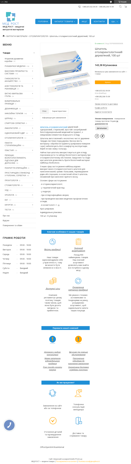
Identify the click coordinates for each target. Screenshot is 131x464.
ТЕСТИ (8, 209)
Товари (6, 53)
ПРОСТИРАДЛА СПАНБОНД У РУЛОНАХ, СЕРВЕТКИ (17, 174)
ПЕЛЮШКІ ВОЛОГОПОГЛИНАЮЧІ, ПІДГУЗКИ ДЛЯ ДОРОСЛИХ (15, 159)
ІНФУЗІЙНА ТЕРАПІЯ (14, 113)
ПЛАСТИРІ (9, 150)
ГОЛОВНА (43, 21)
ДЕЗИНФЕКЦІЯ (11, 108)
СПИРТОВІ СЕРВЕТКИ (15, 123)
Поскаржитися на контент (66, 461)
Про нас (6, 215)
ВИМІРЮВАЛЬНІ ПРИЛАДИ (12, 102)
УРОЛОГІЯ (9, 195)
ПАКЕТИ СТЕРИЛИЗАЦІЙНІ (13, 144)
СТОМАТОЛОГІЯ (12, 185)
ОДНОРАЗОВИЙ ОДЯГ (15, 133)
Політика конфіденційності (89, 461)
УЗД (6, 190)
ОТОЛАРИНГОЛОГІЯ (38, 36)
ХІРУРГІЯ (9, 205)
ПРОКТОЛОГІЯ (11, 180)
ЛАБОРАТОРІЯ (11, 128)
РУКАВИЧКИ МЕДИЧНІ (15, 66)
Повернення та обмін (12, 225)
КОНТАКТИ (99, 21)
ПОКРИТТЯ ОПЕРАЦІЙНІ (16, 168)
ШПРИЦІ (9, 118)
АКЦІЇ (84, 21)
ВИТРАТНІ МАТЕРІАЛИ (16, 36)
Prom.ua (78, 459)
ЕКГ (6, 200)
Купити (108, 82)
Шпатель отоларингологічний (54, 127)
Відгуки (6, 220)
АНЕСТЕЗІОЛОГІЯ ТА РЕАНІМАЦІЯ (14, 87)
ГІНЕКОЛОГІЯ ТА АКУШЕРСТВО (12, 79)
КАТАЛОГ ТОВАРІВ (64, 21)
